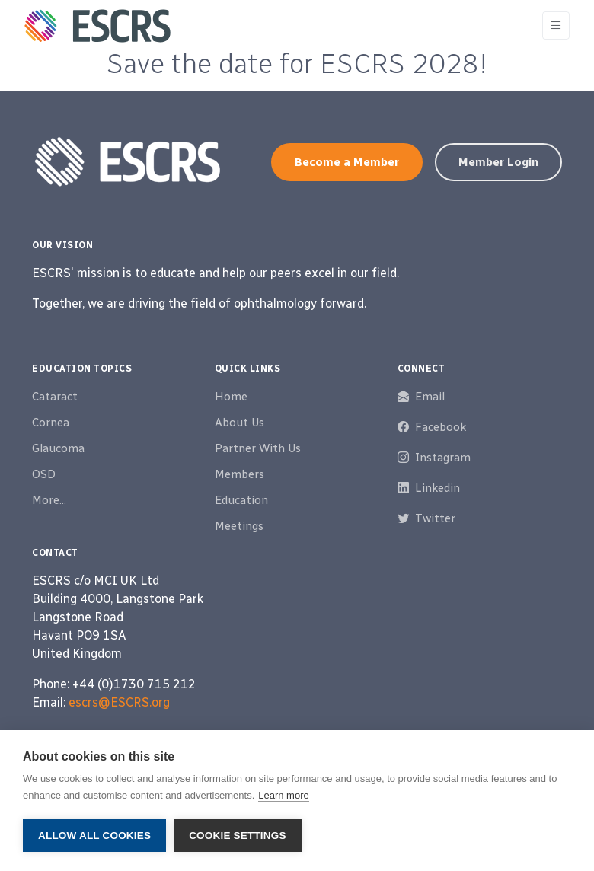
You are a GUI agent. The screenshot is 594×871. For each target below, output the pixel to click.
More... (49, 500)
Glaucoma (58, 448)
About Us (239, 422)
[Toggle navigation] (556, 25)
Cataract (55, 397)
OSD (44, 474)
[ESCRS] (97, 26)
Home (231, 397)
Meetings (239, 526)
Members (239, 474)
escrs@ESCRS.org (119, 702)
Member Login (498, 162)
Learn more (283, 795)
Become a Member (347, 162)
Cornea (50, 422)
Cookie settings (237, 835)
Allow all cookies (94, 835)
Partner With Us (258, 448)
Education (241, 500)
